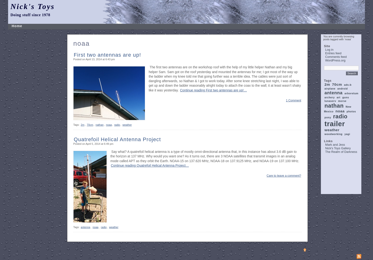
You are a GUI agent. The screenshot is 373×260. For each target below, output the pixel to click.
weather (127, 124)
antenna (85, 227)
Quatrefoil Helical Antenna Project (117, 139)
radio (117, 124)
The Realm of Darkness (341, 152)
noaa (109, 124)
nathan (100, 124)
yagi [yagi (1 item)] (347, 134)
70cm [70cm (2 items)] (337, 84)
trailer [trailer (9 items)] (334, 124)
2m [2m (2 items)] (327, 84)
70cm (90, 124)
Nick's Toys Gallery (338, 148)
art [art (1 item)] (338, 97)
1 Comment (293, 100)
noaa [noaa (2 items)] (340, 111)
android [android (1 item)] (342, 88)
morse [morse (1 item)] (342, 101)
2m (82, 124)
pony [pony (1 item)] (327, 117)
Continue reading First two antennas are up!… (213, 90)
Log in (329, 49)
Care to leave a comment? (284, 175)
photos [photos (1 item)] (351, 111)
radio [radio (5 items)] (340, 116)
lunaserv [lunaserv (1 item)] (330, 101)
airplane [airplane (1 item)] (329, 88)
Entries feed (333, 53)
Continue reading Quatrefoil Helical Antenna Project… (150, 165)
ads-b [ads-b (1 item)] (348, 84)
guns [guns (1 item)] (345, 97)
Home (17, 26)
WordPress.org (335, 60)
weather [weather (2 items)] (331, 130)
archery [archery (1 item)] (329, 97)
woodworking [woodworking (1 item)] (333, 134)
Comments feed (336, 57)
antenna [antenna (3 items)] (333, 92)
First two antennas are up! (107, 55)
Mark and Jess (335, 144)
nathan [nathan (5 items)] (334, 106)
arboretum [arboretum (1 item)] (351, 93)
